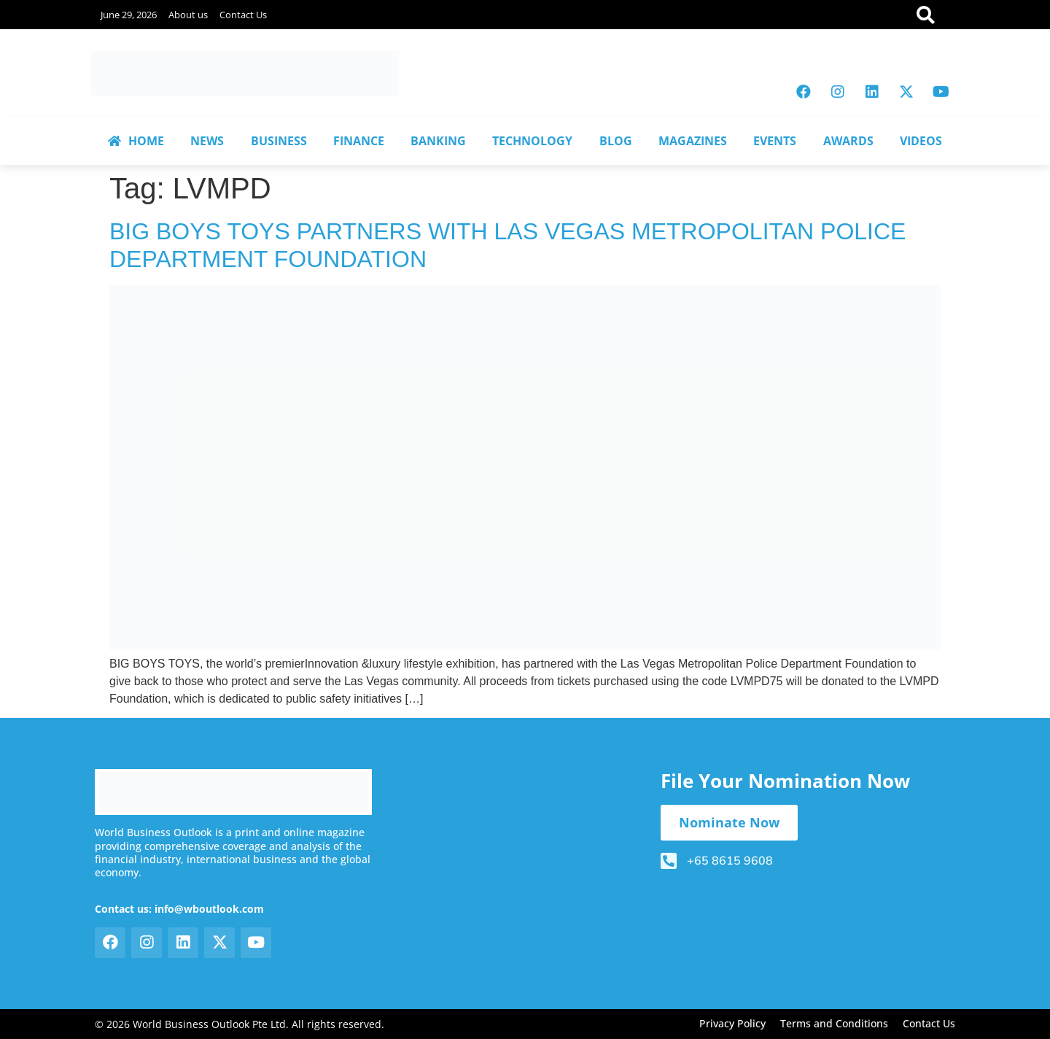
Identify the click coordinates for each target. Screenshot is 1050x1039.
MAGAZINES (692, 141)
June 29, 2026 (129, 14)
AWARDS (848, 141)
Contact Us (243, 14)
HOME (136, 141)
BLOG (615, 141)
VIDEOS (921, 141)
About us (188, 14)
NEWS (207, 141)
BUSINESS (279, 141)
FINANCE (358, 141)
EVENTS (774, 141)
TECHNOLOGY (532, 141)
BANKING (438, 141)
